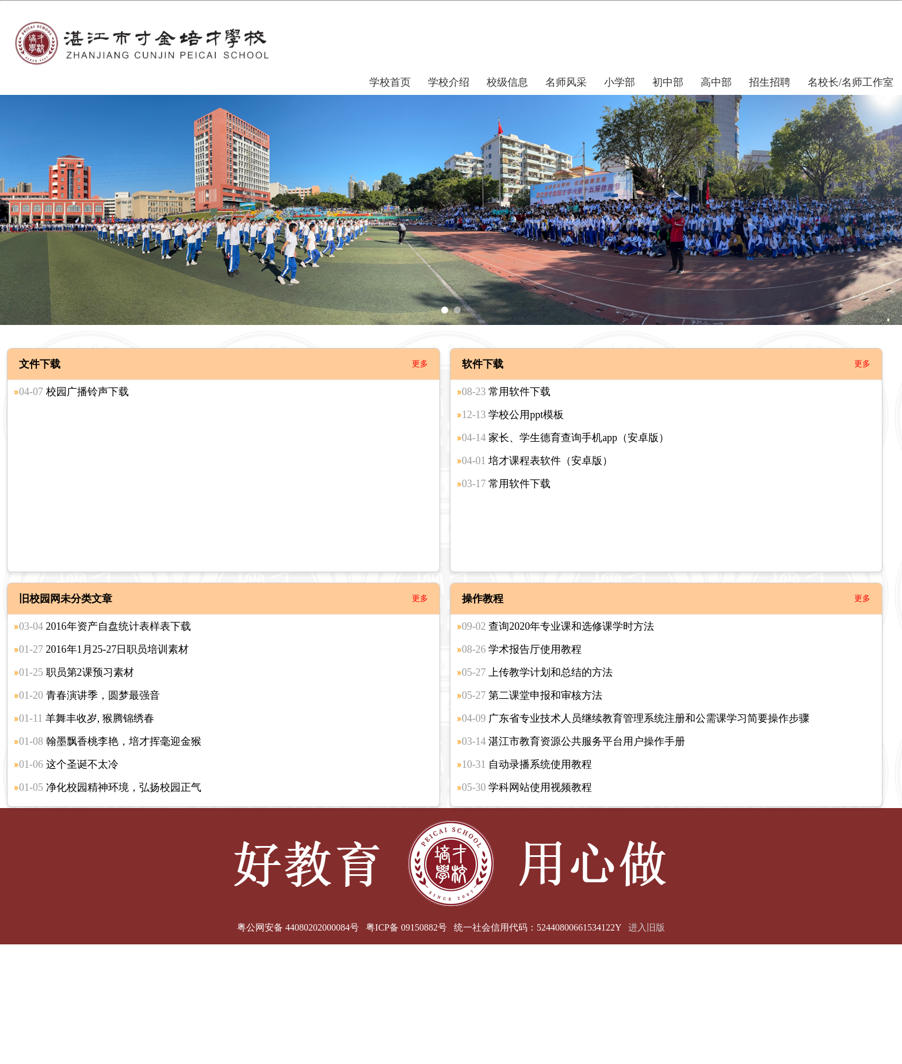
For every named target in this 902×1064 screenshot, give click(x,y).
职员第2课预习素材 (76, 672)
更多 (420, 363)
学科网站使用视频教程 (527, 787)
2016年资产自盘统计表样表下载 (105, 626)
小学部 (619, 82)
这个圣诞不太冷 (69, 764)
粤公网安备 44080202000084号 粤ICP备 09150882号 (342, 927)
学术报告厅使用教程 (522, 649)
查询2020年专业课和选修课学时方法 (558, 626)
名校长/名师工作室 (850, 82)
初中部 (667, 82)
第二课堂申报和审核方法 (532, 695)
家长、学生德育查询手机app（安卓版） (566, 437)
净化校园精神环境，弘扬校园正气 (110, 787)
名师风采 (566, 82)
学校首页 (390, 82)
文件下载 (39, 364)
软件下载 (482, 364)
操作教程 (482, 598)
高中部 (716, 82)
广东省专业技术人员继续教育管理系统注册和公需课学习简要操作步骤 (636, 718)
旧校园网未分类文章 (65, 598)
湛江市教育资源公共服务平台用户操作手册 (574, 741)
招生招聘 (769, 82)
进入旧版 (646, 927)
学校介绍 (448, 82)
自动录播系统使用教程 (527, 764)
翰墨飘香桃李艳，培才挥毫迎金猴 (110, 741)
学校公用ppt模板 (513, 414)
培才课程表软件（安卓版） (537, 460)
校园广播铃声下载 (74, 391)
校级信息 (507, 82)
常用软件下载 (506, 391)
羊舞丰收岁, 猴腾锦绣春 (86, 718)
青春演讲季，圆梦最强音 (89, 695)
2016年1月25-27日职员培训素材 (104, 649)
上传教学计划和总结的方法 (537, 672)
